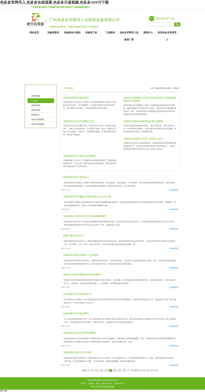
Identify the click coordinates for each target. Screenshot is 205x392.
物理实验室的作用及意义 (76, 177)
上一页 (90, 370)
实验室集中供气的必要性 (76, 313)
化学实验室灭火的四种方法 (77, 294)
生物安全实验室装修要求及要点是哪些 (143, 121)
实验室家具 (35, 110)
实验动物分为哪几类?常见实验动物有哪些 (84, 216)
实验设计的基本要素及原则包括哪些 (82, 274)
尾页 (136, 370)
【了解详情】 (173, 190)
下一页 (130, 370)
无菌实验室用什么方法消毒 (77, 352)
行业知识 (35, 101)
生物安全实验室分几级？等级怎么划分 (143, 138)
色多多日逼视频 (37, 124)
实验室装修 (35, 105)
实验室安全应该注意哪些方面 (78, 121)
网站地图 (110, 387)
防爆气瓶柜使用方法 (73, 235)
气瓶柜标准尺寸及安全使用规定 (79, 156)
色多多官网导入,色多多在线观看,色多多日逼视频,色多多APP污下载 (54, 2)
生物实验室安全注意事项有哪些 (79, 333)
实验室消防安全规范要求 (76, 97)
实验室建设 (35, 96)
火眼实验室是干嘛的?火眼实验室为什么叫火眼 (87, 196)
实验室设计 (35, 115)
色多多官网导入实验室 (163, 88)
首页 (84, 370)
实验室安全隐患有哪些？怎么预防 (80, 255)
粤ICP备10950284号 (98, 387)
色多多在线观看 (37, 119)
